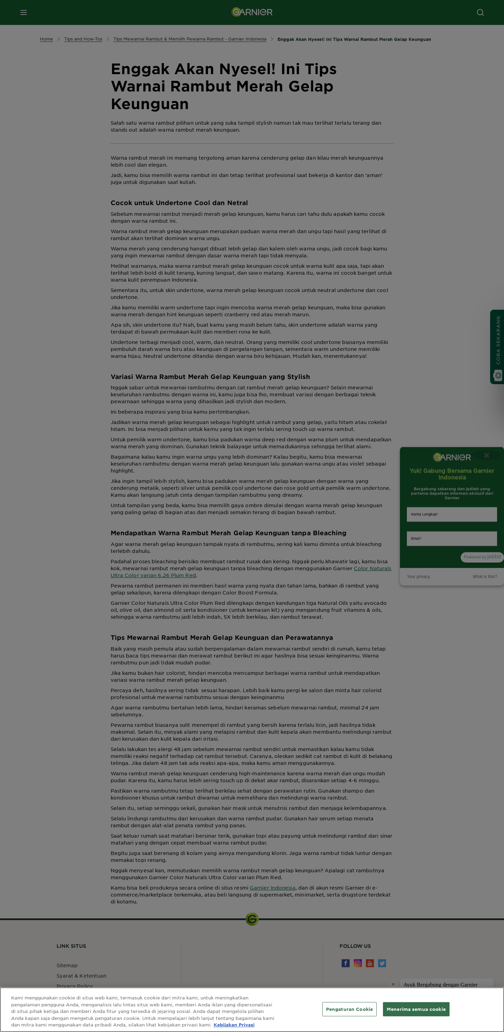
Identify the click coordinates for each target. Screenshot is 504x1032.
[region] (252, 1009)
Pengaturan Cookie (349, 1009)
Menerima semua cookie (416, 1009)
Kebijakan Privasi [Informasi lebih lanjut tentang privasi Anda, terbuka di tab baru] (234, 1024)
